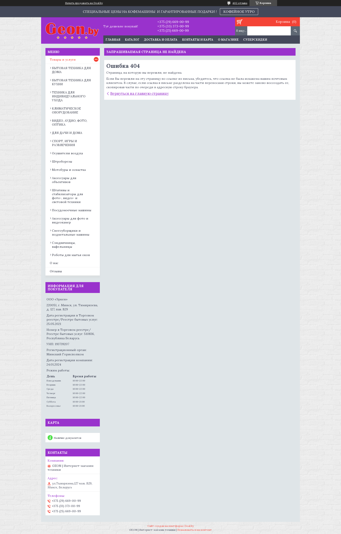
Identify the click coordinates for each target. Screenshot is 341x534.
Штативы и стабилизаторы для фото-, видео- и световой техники (67, 196)
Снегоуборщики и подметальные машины (70, 232)
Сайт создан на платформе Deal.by (170, 525)
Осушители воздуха (67, 153)
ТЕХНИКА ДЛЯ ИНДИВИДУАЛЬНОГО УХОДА (68, 96)
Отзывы (56, 271)
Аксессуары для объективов (64, 180)
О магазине (228, 40)
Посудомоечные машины (71, 210)
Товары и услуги (63, 60)
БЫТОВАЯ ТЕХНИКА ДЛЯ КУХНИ (71, 82)
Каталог (132, 40)
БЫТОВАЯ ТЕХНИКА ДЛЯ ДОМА (71, 70)
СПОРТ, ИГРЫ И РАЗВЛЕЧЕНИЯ (64, 143)
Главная (112, 40)
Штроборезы (62, 161)
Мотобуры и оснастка (69, 170)
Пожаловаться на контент (194, 529)
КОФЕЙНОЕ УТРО (239, 11)
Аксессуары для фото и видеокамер (70, 220)
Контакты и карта (197, 40)
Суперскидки (255, 40)
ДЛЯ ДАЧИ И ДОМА (67, 133)
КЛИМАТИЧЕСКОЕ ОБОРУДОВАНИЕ (66, 110)
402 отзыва (239, 3)
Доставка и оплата (160, 40)
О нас (54, 263)
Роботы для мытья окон (71, 255)
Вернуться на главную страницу (139, 93)
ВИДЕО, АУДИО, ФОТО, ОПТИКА (69, 122)
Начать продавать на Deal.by (84, 3)
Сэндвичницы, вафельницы (63, 245)
